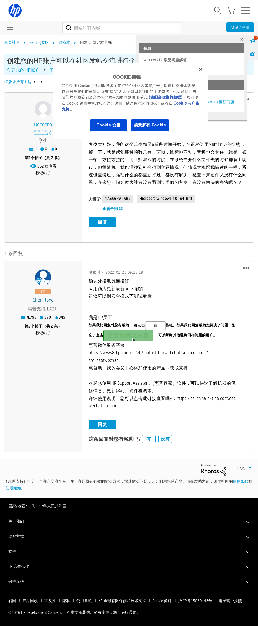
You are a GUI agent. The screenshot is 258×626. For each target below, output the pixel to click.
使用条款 (240, 480)
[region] (130, 101)
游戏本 (64, 42)
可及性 (50, 600)
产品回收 (30, 600)
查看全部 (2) (112, 208)
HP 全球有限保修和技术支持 (122, 600)
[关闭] (201, 69)
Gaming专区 (39, 42)
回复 (102, 222)
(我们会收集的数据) (165, 97)
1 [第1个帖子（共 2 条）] (30, 157)
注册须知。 (15, 487)
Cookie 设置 (108, 125)
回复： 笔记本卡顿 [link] (96, 42)
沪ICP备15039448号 (195, 600)
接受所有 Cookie (150, 125)
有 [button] (148, 438)
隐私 (66, 600)
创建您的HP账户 (23, 70)
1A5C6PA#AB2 (118, 198)
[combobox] (121, 27)
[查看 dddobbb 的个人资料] (43, 124)
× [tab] (241, 39)
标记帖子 (43, 172)
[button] (246, 267)
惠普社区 (12, 42)
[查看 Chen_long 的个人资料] (43, 299)
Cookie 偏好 (162, 600)
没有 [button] (165, 438)
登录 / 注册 (240, 27)
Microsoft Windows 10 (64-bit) (165, 198)
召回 (12, 600)
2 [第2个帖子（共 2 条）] (30, 325)
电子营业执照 (230, 600)
